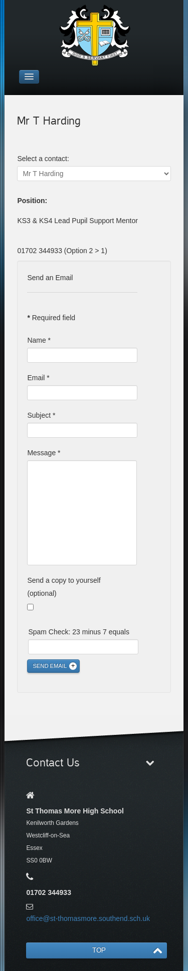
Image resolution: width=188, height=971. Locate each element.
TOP (99, 950)
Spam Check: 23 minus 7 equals (78, 632)
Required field (51, 318)
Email (38, 378)
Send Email (50, 666)
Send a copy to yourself (63, 580)
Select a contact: (43, 159)
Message (43, 453)
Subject (41, 415)
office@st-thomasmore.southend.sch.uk (88, 918)
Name (39, 340)
